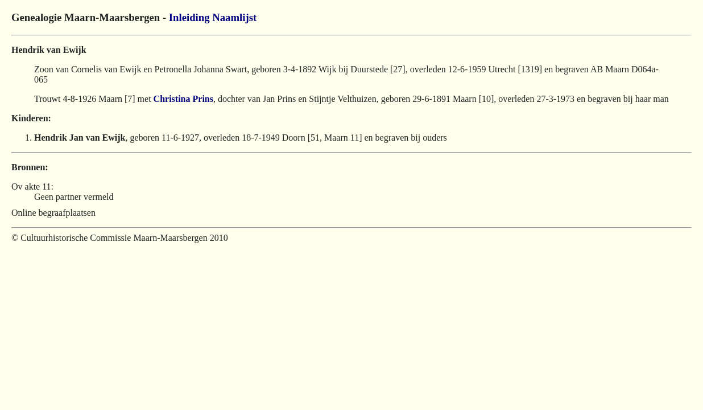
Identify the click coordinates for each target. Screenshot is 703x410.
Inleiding (189, 17)
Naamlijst (234, 17)
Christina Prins (183, 99)
